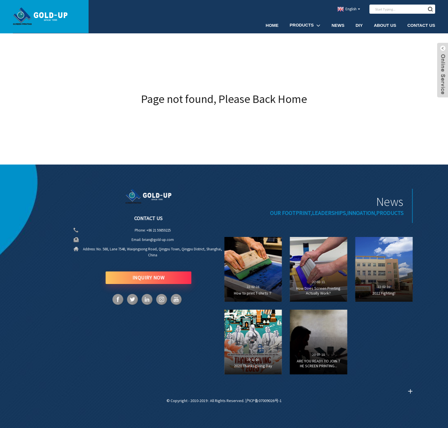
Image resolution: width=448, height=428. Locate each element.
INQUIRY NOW (147, 277)
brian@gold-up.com (157, 239)
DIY (359, 25)
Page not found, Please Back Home (224, 99)
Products (305, 25)
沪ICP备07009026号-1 (263, 400)
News (337, 25)
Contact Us (421, 25)
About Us (385, 25)
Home (272, 25)
